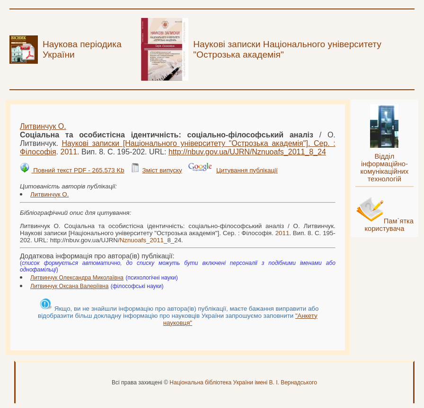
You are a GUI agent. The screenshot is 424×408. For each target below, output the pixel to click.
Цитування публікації (247, 170)
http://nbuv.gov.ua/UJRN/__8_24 (247, 152)
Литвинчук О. (43, 126)
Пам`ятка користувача (389, 224)
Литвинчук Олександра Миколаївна (77, 277)
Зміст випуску (162, 170)
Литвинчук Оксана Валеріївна (69, 286)
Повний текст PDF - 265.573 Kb (77, 170)
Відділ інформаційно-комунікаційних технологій (384, 168)
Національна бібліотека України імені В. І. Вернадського (243, 382)
